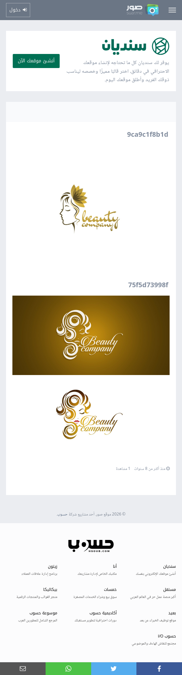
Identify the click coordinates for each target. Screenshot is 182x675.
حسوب (62, 514)
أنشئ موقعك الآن (36, 60)
